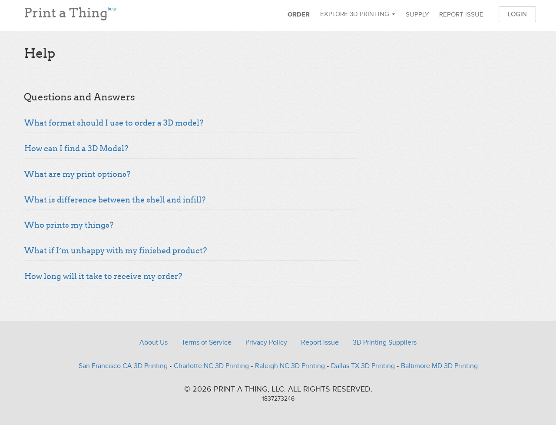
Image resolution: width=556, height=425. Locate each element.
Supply (417, 14)
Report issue (461, 14)
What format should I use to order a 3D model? (113, 123)
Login (517, 14)
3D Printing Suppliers (385, 342)
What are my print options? (77, 174)
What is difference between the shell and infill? (114, 200)
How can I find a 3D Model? (76, 148)
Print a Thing (70, 11)
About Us (153, 342)
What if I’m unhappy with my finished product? (115, 251)
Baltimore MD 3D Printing (439, 366)
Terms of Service (207, 342)
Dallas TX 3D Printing (363, 366)
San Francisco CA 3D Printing (123, 366)
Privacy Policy (266, 342)
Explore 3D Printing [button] (357, 14)
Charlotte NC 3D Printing (211, 366)
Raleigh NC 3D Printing (290, 366)
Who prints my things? (68, 225)
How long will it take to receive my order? (103, 276)
